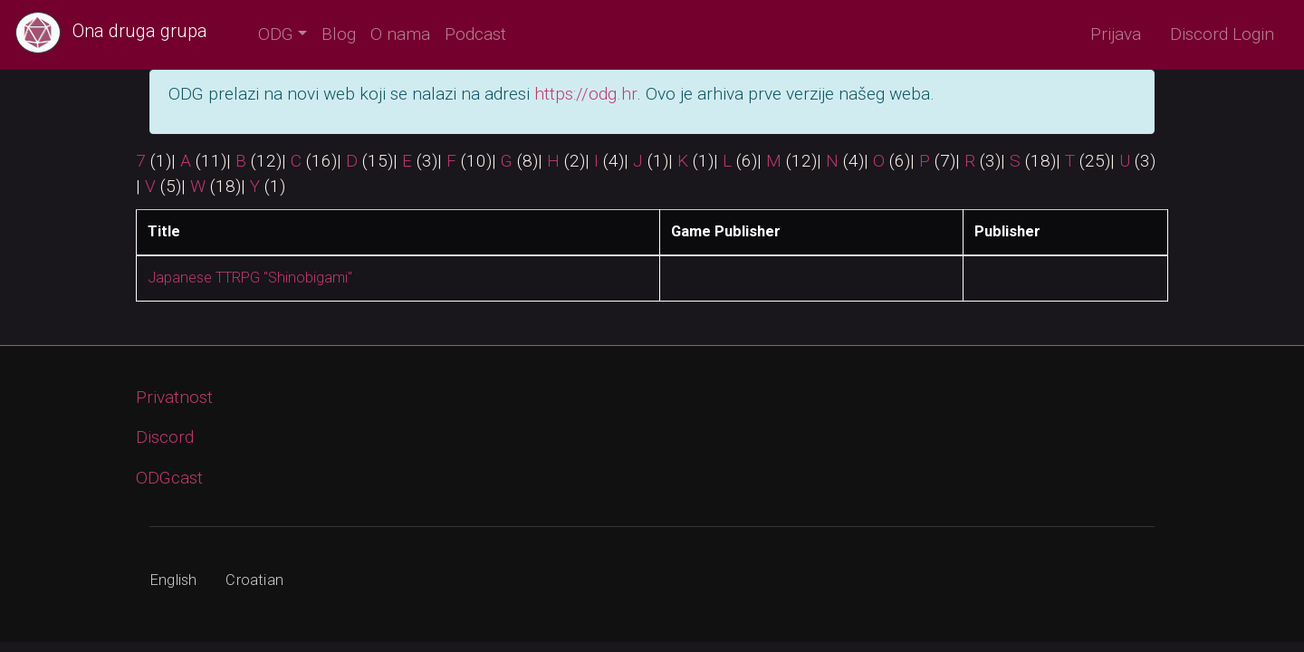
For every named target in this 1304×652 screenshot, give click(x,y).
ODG (275, 34)
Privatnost (174, 397)
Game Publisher (726, 231)
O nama (400, 34)
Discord (165, 437)
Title (164, 231)
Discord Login (1222, 34)
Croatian (254, 580)
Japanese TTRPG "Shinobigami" (250, 277)
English (173, 580)
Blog (338, 34)
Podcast (475, 34)
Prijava (1115, 34)
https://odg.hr (585, 93)
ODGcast (169, 477)
